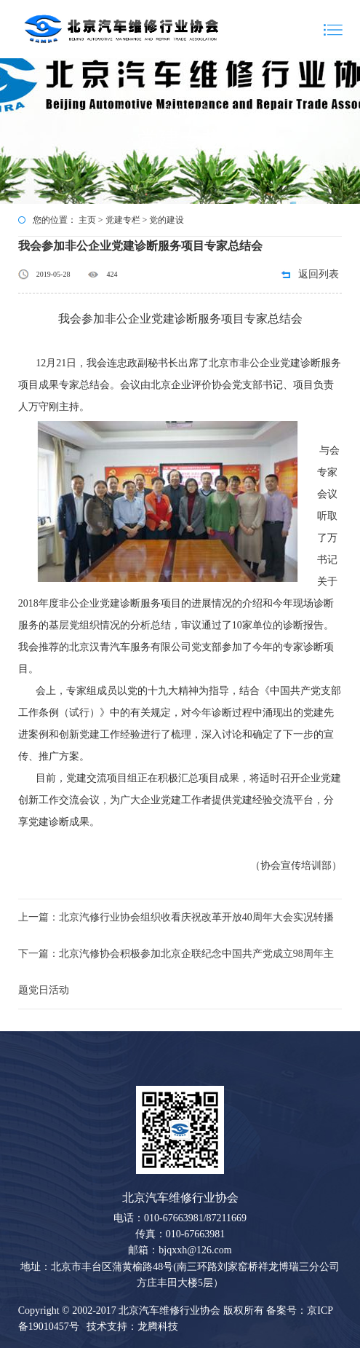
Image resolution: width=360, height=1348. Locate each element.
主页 (87, 220)
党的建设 (166, 220)
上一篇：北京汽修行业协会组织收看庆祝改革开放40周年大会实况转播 (176, 917)
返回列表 (318, 274)
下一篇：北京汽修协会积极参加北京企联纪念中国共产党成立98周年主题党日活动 (176, 972)
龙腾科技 (157, 1326)
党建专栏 (122, 220)
